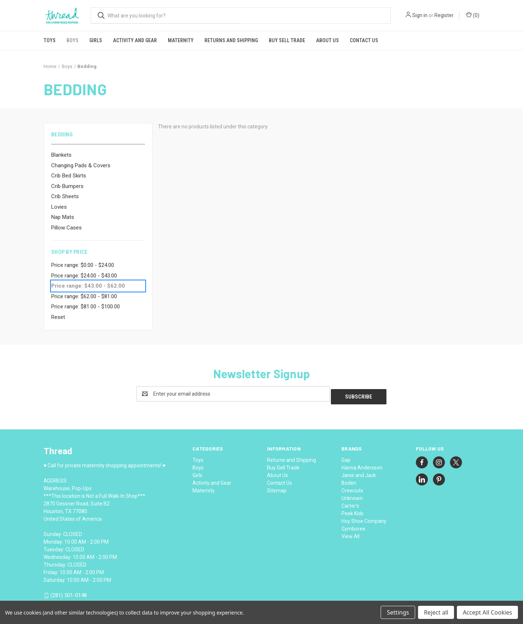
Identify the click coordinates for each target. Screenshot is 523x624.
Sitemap (277, 488)
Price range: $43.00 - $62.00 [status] (88, 286)
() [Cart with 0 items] (472, 15)
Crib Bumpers (67, 186)
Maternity (181, 40)
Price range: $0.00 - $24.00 (82, 265)
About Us (327, 40)
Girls (95, 40)
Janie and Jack (358, 472)
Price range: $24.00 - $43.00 (84, 275)
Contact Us (364, 40)
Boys (72, 40)
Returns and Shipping (231, 40)
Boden (348, 480)
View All (350, 533)
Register (444, 15)
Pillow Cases (66, 227)
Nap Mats (62, 217)
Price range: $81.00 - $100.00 (85, 306)
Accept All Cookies (487, 612)
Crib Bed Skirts (68, 175)
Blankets (61, 155)
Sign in (419, 15)
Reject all (436, 612)
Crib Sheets (65, 196)
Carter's (350, 503)
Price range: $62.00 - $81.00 (84, 296)
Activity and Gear (135, 40)
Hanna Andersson (361, 465)
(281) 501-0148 (68, 592)
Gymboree (353, 526)
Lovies (59, 207)
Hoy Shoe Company (363, 518)
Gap (345, 457)
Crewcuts (352, 488)
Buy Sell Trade (287, 40)
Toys (50, 40)
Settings (398, 612)
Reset (58, 317)
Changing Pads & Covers (80, 165)
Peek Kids (352, 510)
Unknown (352, 495)
